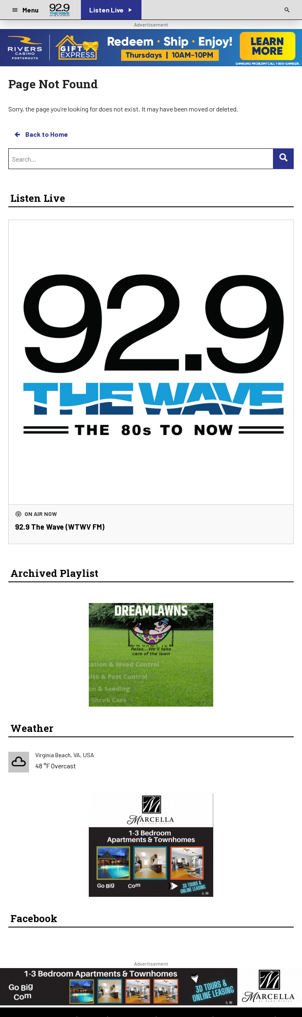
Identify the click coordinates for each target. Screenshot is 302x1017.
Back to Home (40, 134)
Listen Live (37, 198)
